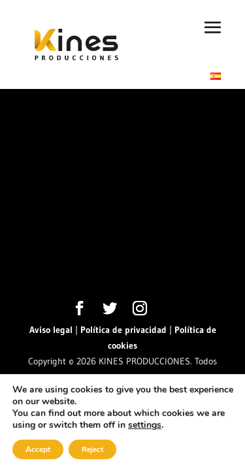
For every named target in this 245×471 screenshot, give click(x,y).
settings (144, 425)
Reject (92, 449)
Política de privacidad (123, 330)
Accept (37, 449)
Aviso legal (51, 330)
